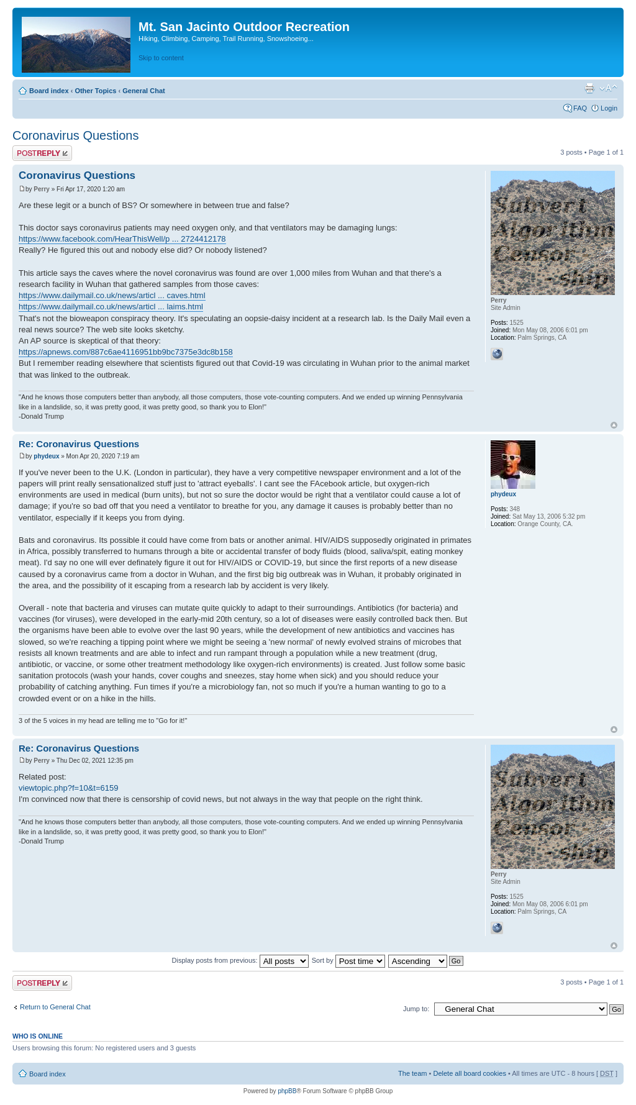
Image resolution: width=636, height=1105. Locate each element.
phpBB (287, 1091)
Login (609, 108)
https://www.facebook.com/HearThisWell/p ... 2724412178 (122, 238)
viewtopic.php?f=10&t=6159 (68, 788)
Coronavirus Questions (75, 135)
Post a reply (42, 153)
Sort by (348, 960)
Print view (589, 88)
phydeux (46, 456)
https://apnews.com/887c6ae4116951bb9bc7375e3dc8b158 (126, 352)
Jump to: (416, 1008)
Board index (49, 90)
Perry (42, 189)
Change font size (608, 88)
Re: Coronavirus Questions (79, 444)
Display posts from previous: (240, 960)
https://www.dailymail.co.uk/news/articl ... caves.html (112, 295)
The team (412, 1073)
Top (614, 425)
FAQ (580, 108)
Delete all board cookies (469, 1073)
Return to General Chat (55, 1007)
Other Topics (95, 90)
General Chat (143, 90)
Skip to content (161, 57)
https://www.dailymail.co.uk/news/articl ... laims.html (111, 306)
